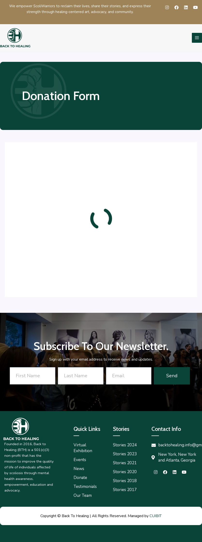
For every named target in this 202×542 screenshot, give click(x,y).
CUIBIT (156, 516)
